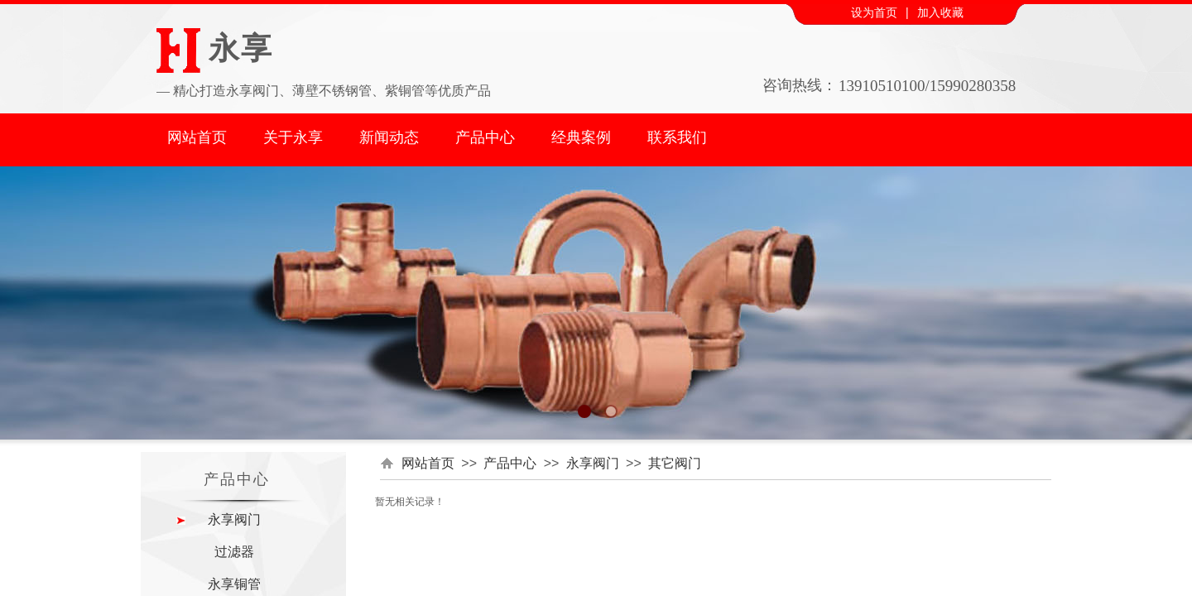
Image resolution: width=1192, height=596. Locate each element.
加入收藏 (940, 13)
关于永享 (293, 137)
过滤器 (234, 552)
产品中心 (485, 137)
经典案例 (581, 137)
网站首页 (197, 137)
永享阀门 (592, 463)
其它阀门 (674, 463)
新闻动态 (389, 137)
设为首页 (874, 13)
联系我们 (677, 137)
